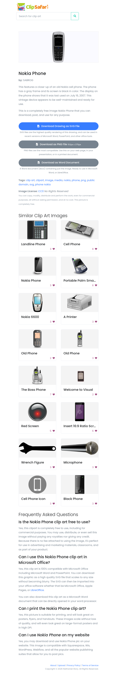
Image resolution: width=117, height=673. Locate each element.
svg (31, 184)
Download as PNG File (58, 144)
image (49, 180)
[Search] (43, 16)
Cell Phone (72, 244)
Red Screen (30, 426)
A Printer (70, 317)
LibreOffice (37, 590)
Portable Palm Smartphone (85, 280)
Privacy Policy (73, 665)
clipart (40, 180)
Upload (61, 665)
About (53, 665)
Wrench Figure (32, 462)
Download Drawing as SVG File (58, 126)
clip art (30, 180)
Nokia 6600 (30, 317)
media (58, 180)
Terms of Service (90, 665)
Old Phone (29, 353)
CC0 (41, 191)
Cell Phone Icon (33, 499)
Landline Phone (33, 244)
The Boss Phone (33, 389)
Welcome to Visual (78, 389)
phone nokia (43, 184)
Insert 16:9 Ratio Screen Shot (86, 426)
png (83, 180)
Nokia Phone (31, 280)
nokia (67, 180)
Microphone (73, 462)
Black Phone (73, 499)
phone (76, 180)
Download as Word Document (58, 162)
